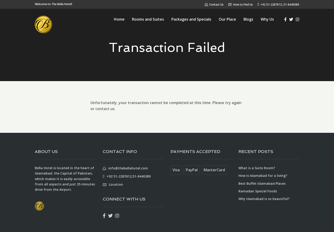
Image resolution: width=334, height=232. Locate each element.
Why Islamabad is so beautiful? (263, 199)
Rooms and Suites (148, 19)
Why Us (267, 19)
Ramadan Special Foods (257, 191)
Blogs (248, 19)
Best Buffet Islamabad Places (262, 183)
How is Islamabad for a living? (262, 175)
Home (119, 19)
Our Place (227, 19)
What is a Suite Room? (256, 168)
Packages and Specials (191, 19)
